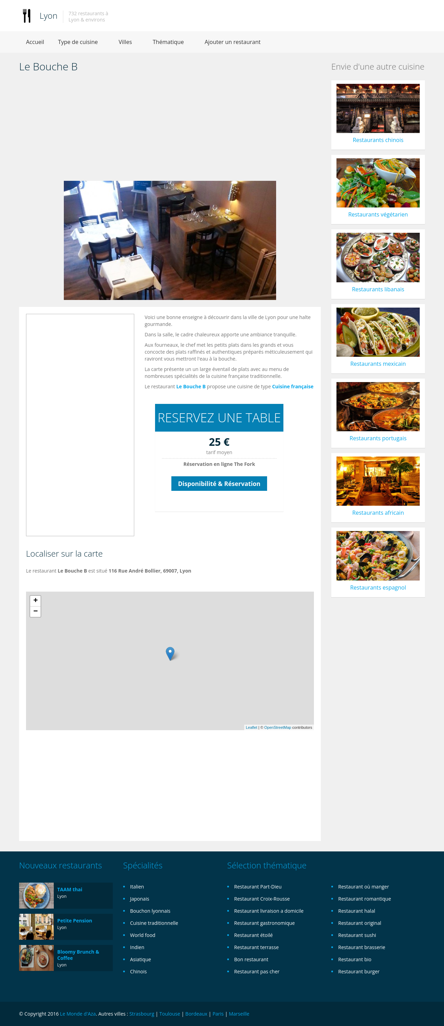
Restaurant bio (355, 959)
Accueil (35, 42)
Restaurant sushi (357, 935)
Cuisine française (292, 386)
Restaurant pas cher (257, 971)
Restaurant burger (358, 971)
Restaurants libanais (378, 289)
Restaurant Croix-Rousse (262, 898)
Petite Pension (74, 920)
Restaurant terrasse (256, 947)
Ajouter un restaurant (233, 42)
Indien (137, 947)
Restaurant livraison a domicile (269, 911)
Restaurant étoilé (253, 935)
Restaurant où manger (363, 886)
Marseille (239, 1013)
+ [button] (35, 601)
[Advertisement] (170, 128)
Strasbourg (141, 1013)
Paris (218, 1013)
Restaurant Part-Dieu (258, 886)
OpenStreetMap (277, 727)
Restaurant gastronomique (264, 923)
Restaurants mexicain (378, 364)
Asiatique (140, 959)
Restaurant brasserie (361, 947)
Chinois (138, 971)
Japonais (139, 898)
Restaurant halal (356, 911)
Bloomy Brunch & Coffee (78, 954)
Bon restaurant (251, 959)
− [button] (35, 612)
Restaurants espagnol (378, 587)
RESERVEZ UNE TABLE (219, 417)
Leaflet (251, 727)
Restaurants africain (378, 512)
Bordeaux (196, 1013)
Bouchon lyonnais (150, 911)
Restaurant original (359, 923)
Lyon (49, 15)
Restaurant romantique (364, 898)
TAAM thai (69, 889)
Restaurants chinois (378, 140)
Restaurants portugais (378, 438)
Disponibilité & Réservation (219, 483)
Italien (137, 886)
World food (142, 935)
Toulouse (170, 1013)
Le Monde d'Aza (78, 1013)
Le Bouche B (191, 386)
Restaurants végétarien (378, 214)
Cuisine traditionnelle (154, 923)
